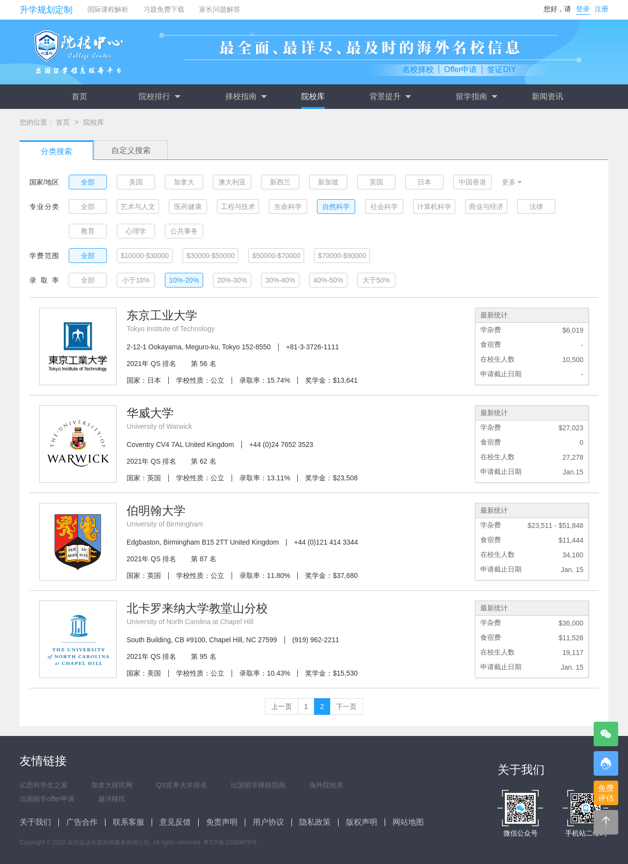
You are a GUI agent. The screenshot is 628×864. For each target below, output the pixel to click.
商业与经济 (486, 206)
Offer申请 (460, 69)
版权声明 (361, 822)
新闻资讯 (547, 96)
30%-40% (280, 280)
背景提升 (390, 96)
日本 (424, 182)
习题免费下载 (163, 9)
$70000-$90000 (342, 256)
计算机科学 (434, 206)
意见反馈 (175, 822)
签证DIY (501, 69)
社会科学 (384, 206)
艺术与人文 (138, 206)
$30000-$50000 (210, 256)
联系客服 (128, 822)
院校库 (313, 96)
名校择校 (418, 69)
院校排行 (159, 96)
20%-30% (232, 280)
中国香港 (472, 182)
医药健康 (188, 206)
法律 (536, 206)
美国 (136, 182)
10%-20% (184, 280)
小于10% (136, 280)
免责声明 (221, 822)
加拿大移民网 (111, 785)
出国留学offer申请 (47, 799)
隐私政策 (315, 822)
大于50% (376, 280)
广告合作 (82, 822)
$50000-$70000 (276, 256)
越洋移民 (112, 799)
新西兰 (280, 182)
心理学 (136, 231)
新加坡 (328, 182)
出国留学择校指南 (258, 785)
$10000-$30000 (145, 256)
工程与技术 (238, 206)
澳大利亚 (232, 182)
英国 (376, 182)
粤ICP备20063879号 (230, 842)
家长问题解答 (219, 9)
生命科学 (288, 206)
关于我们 (35, 822)
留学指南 (476, 96)
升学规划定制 (46, 10)
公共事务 (184, 231)
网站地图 (408, 822)
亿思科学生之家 (44, 785)
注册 (601, 9)
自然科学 (336, 206)
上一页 (281, 706)
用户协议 (268, 822)
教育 (88, 231)
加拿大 (184, 182)
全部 (88, 182)
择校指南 (245, 96)
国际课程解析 (108, 9)
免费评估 (606, 793)
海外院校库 (326, 785)
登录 (583, 9)
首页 (79, 96)
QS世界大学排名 (181, 785)
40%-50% (328, 280)
